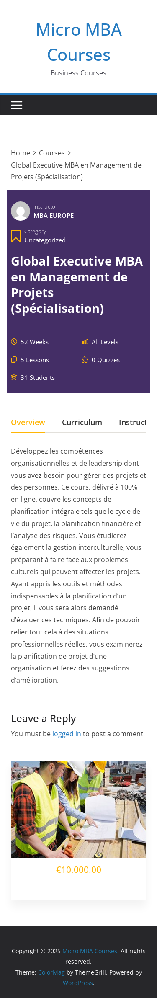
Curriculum (82, 422)
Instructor (45, 206)
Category (35, 231)
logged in (66, 733)
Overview (28, 422)
